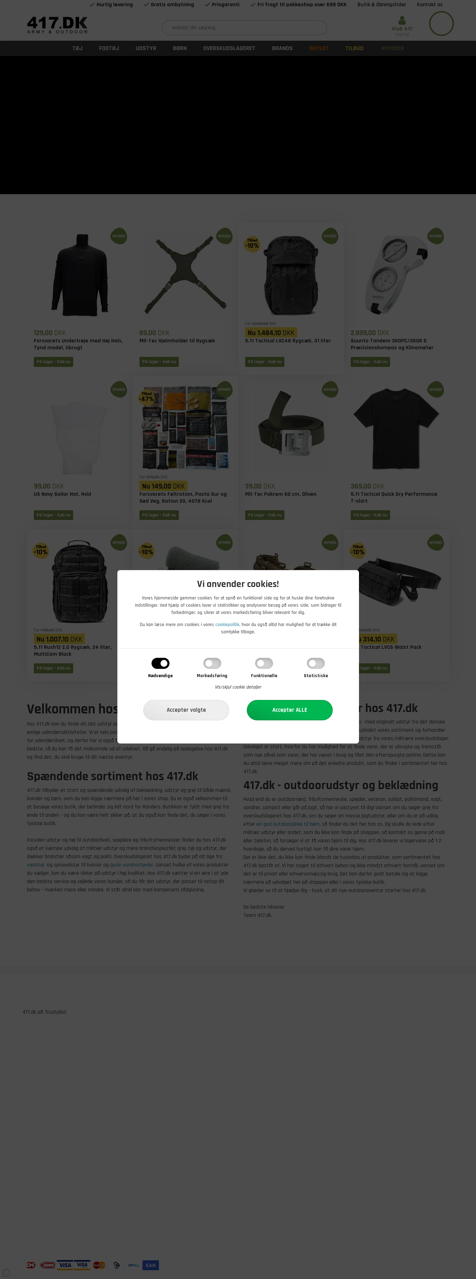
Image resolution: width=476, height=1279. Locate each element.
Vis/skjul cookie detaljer (238, 687)
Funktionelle (264, 676)
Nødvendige (160, 676)
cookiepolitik (227, 625)
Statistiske (316, 676)
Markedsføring (212, 676)
